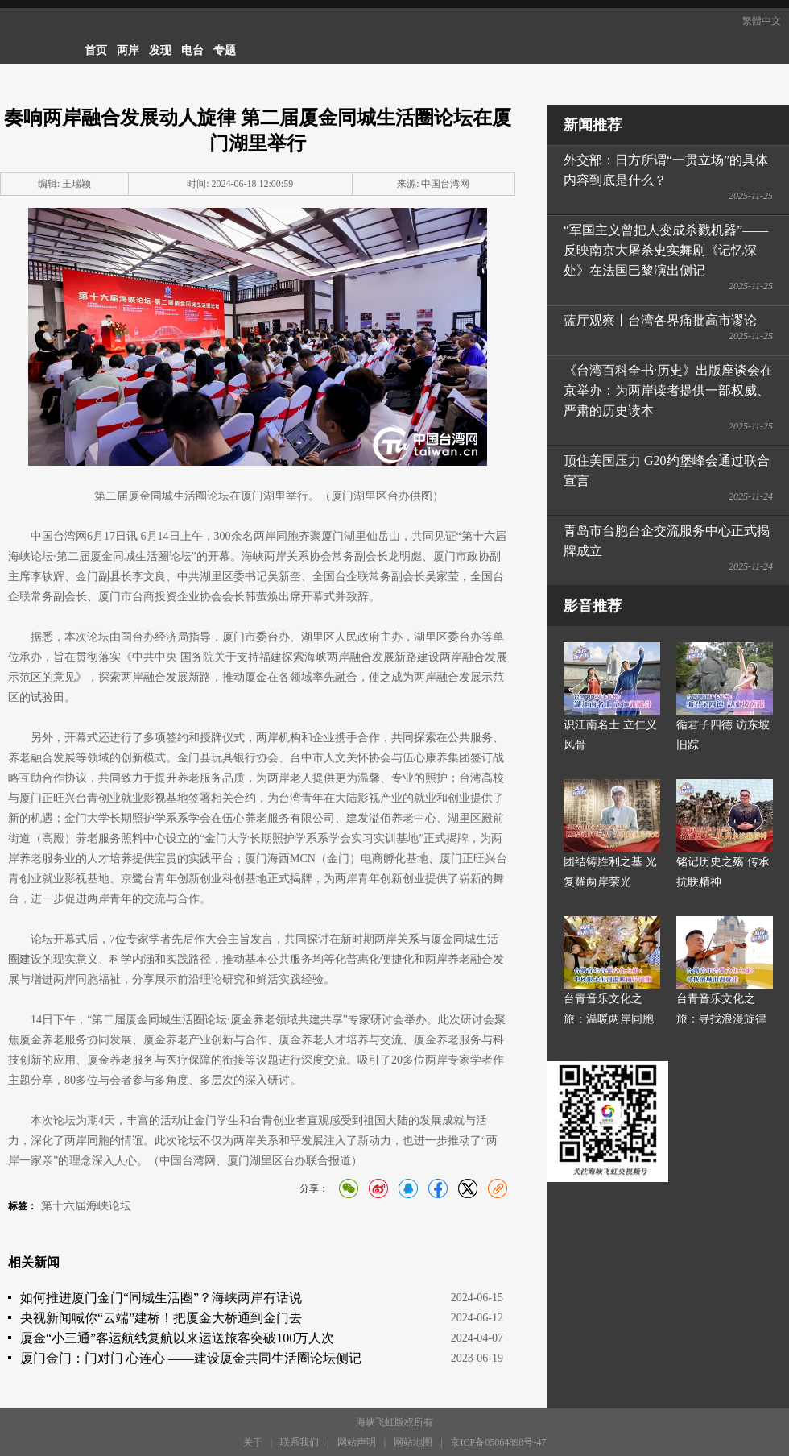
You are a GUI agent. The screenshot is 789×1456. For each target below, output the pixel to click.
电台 (192, 50)
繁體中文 (761, 21)
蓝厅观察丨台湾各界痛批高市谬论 (660, 320)
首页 (96, 50)
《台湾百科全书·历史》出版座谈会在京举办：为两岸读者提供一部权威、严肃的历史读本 (668, 390)
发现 (160, 50)
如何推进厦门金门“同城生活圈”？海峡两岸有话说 (161, 1298)
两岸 (128, 50)
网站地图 (413, 1442)
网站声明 (356, 1442)
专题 (224, 50)
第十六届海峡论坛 (86, 1206)
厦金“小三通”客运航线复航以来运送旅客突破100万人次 (177, 1338)
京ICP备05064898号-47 (498, 1442)
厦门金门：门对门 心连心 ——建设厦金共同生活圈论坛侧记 (190, 1358)
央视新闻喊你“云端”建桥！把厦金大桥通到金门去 (161, 1318)
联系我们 (299, 1442)
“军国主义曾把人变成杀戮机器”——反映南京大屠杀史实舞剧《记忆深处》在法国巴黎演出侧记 (666, 250)
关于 (252, 1442)
